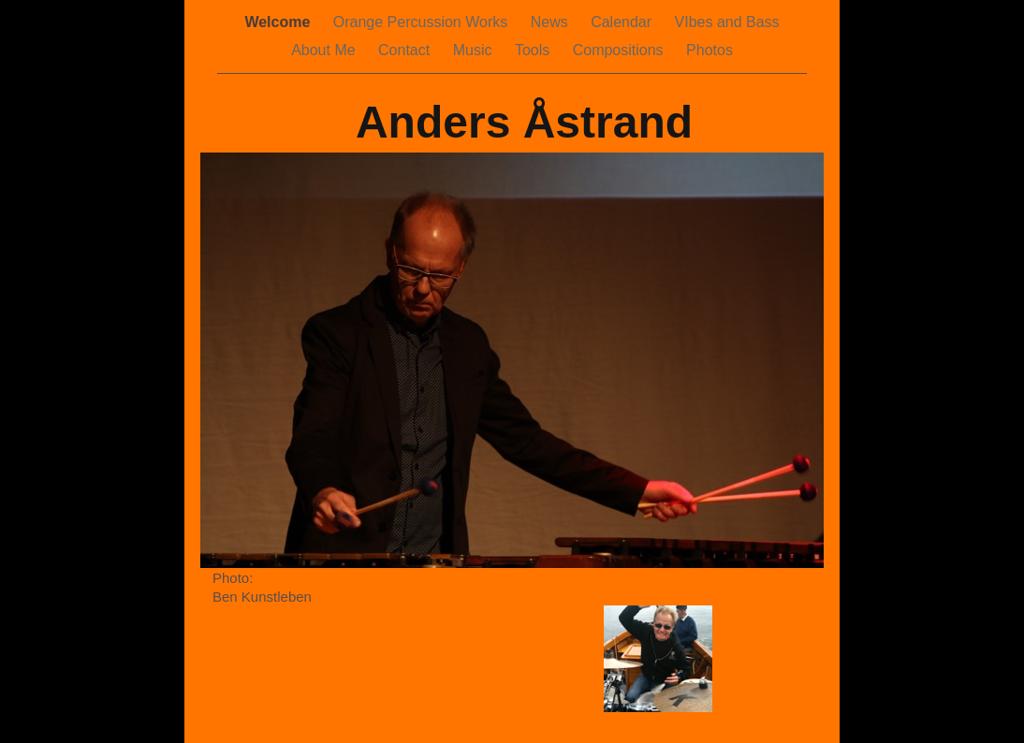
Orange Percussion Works (422, 22)
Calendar (623, 22)
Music (474, 50)
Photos (709, 50)
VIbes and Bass (727, 22)
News (551, 22)
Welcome (279, 22)
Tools (534, 50)
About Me (325, 50)
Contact (406, 50)
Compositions (620, 50)
